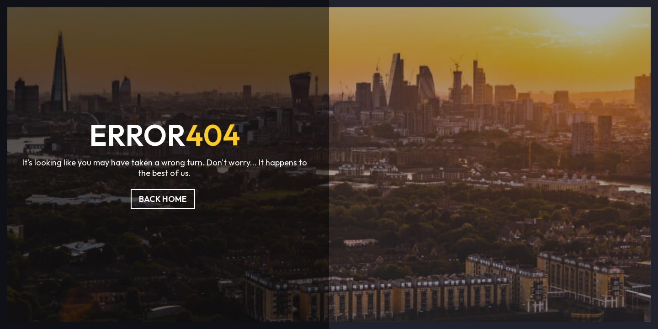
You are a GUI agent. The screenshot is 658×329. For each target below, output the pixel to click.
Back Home (163, 199)
